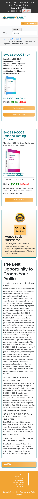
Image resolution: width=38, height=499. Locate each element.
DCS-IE (18, 39)
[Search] (24, 33)
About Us (20, 486)
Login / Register (29, 23)
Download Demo (19, 114)
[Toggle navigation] (4, 32)
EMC (11, 39)
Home (5, 39)
